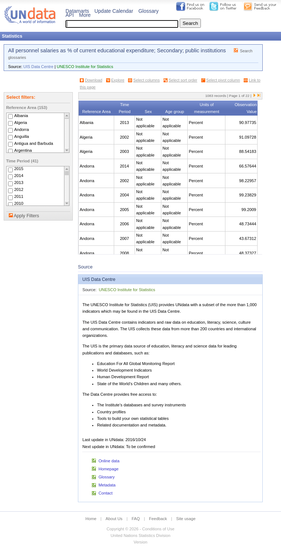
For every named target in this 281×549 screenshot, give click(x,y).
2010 (18, 204)
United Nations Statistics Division (140, 535)
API (69, 15)
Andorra (21, 129)
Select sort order (183, 80)
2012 (18, 190)
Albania (21, 115)
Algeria (20, 122)
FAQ (136, 518)
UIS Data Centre (38, 66)
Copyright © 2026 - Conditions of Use (140, 529)
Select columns (146, 80)
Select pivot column (223, 80)
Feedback (158, 518)
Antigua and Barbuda (33, 143)
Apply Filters (26, 215)
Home (91, 518)
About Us (114, 518)
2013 (18, 183)
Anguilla (21, 136)
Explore (117, 80)
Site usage (186, 518)
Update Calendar (113, 11)
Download (93, 80)
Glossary (148, 11)
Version (140, 542)
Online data (108, 461)
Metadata (107, 485)
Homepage (108, 469)
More (85, 15)
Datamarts (77, 11)
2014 (18, 176)
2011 (18, 197)
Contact (105, 493)
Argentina (23, 150)
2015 (18, 169)
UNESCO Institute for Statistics (85, 66)
